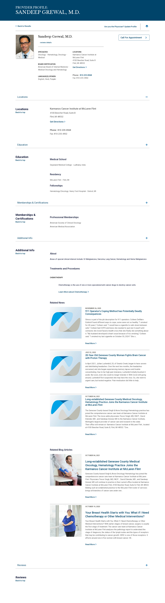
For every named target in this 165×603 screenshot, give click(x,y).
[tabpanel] (82, 118)
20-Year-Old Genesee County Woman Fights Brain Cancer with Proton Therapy (115, 356)
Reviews (21, 565)
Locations (22, 97)
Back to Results (24, 26)
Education (22, 144)
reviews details (46, 42)
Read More (90, 343)
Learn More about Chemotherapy (73, 292)
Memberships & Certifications (32, 202)
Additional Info (24, 238)
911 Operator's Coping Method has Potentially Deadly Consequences (113, 312)
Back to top (20, 112)
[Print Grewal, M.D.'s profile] (146, 26)
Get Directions (79, 67)
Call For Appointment (131, 37)
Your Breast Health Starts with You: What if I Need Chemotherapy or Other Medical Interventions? (117, 514)
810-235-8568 (86, 75)
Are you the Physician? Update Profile (120, 26)
